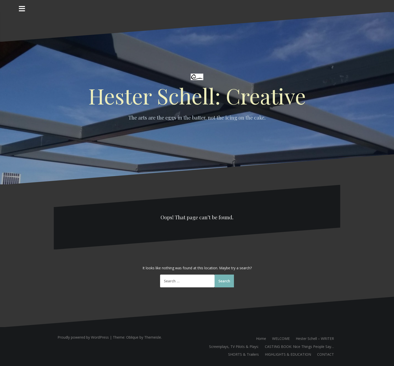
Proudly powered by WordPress (83, 337)
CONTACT (325, 354)
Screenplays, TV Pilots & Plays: (234, 346)
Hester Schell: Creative (197, 95)
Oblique (132, 337)
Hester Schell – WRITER (315, 338)
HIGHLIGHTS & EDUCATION (288, 354)
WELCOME (281, 338)
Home (261, 338)
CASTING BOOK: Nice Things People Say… (299, 346)
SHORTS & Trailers (243, 354)
